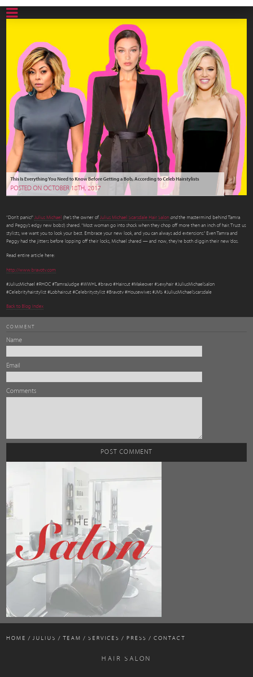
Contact (169, 638)
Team (72, 638)
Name (14, 340)
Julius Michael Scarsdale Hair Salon (134, 217)
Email (13, 365)
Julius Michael (48, 217)
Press (136, 638)
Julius (44, 638)
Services (104, 638)
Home (16, 638)
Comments (21, 391)
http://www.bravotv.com (31, 270)
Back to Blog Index (24, 306)
